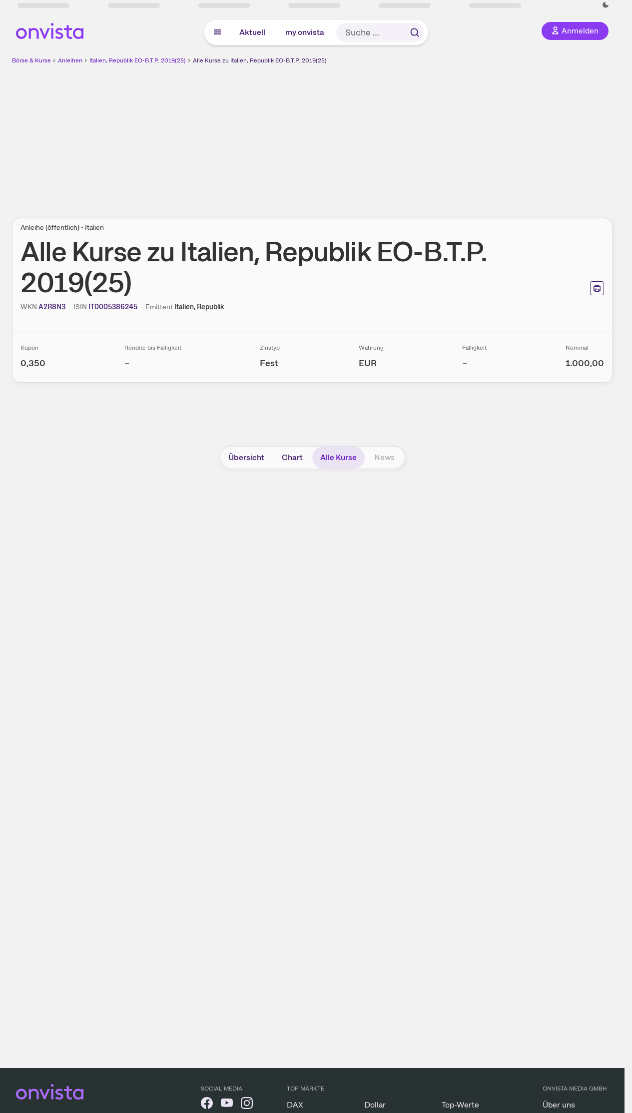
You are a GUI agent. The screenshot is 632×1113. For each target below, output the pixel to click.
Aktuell (252, 32)
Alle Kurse (338, 457)
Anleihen (70, 60)
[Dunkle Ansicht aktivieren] (606, 5)
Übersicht (246, 457)
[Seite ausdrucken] (597, 288)
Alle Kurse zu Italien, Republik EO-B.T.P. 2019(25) (260, 60)
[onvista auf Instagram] (247, 1105)
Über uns (559, 1105)
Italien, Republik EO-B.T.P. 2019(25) (137, 60)
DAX (295, 1105)
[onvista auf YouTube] (227, 1105)
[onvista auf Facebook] (207, 1105)
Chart (292, 457)
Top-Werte (460, 1105)
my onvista (304, 32)
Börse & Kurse (31, 60)
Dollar (375, 1105)
